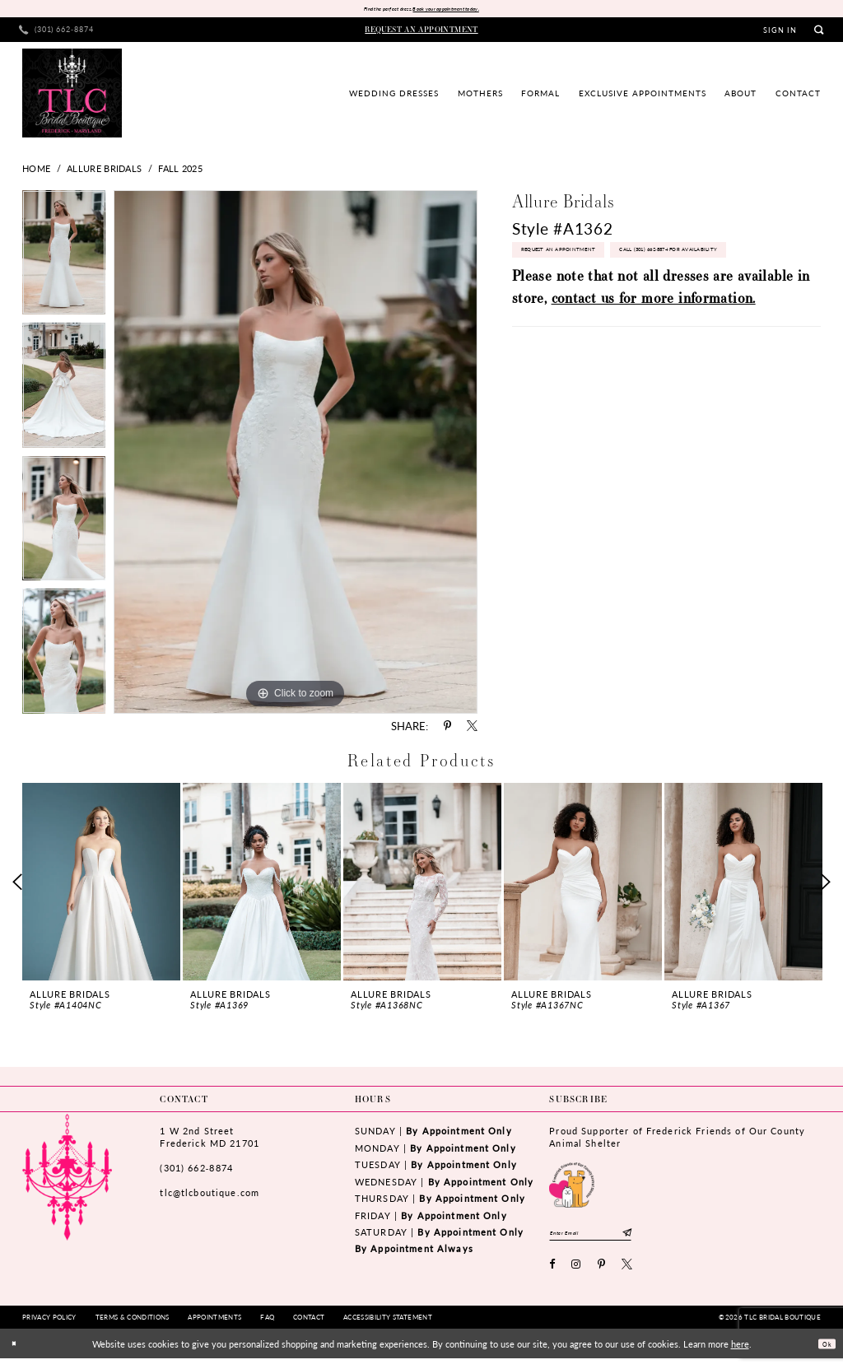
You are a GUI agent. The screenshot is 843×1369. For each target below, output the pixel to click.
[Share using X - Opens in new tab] (472, 729)
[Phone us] (57, 33)
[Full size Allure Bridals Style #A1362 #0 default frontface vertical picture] (295, 455)
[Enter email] (613, 1240)
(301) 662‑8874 (196, 1171)
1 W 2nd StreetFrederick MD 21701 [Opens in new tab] (209, 1140)
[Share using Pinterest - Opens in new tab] (447, 729)
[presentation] (101, 885)
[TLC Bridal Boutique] (72, 96)
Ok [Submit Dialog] (822, 1354)
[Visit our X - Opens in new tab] (627, 1275)
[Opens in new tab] (571, 1187)
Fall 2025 (180, 172)
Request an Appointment (578, 261)
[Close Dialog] (17, 1354)
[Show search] (818, 33)
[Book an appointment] (421, 33)
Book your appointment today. (463, 10)
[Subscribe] (671, 1240)
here (740, 1354)
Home (36, 172)
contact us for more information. (654, 348)
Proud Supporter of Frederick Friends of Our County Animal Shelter (677, 1140)
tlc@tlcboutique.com (209, 1196)
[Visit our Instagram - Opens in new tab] (576, 1275)
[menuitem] (57, 33)
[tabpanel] (63, 260)
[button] (780, 33)
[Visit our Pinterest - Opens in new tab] (602, 1275)
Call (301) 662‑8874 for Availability (599, 296)
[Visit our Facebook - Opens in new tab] (552, 1275)
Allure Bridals (104, 172)
